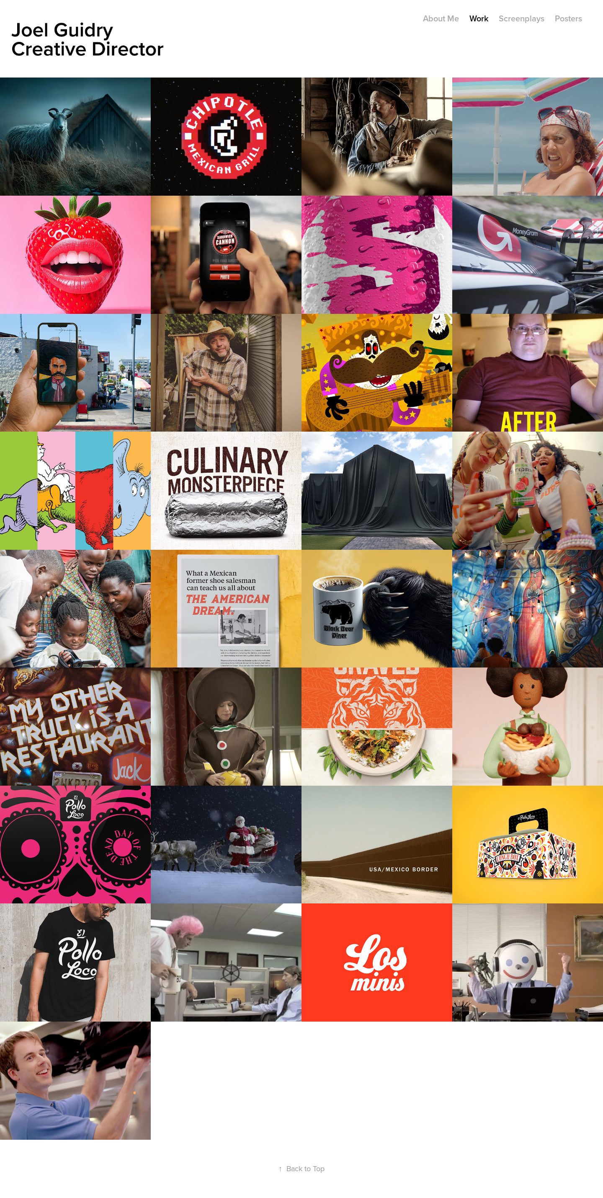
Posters (568, 18)
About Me (441, 18)
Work (479, 18)
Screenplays (521, 18)
